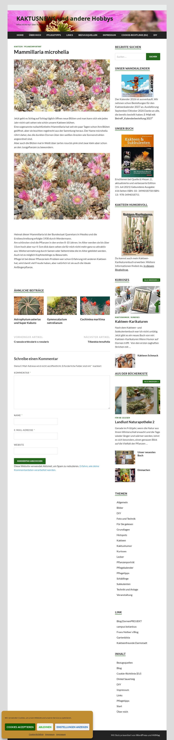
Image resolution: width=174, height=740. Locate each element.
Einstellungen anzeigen (72, 727)
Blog (119, 668)
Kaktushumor (122, 317)
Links (69, 35)
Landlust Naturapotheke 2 (134, 422)
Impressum (50, 734)
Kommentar (22, 372)
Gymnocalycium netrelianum (57, 321)
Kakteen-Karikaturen (131, 321)
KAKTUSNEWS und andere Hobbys (64, 18)
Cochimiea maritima (92, 319)
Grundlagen (123, 529)
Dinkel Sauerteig (126, 678)
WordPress (141, 735)
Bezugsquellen (87, 35)
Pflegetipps (53, 35)
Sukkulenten (123, 583)
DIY (155, 35)
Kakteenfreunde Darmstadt (132, 642)
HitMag (156, 735)
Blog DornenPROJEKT (129, 621)
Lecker (120, 556)
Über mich (35, 35)
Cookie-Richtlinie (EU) (134, 35)
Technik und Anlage (127, 589)
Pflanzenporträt (32, 46)
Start (119, 706)
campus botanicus (127, 626)
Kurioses (135, 317)
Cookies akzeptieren (20, 727)
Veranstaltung (124, 594)
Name (18, 415)
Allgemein (122, 502)
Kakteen (18, 46)
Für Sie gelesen (122, 418)
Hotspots (122, 534)
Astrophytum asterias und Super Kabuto (27, 321)
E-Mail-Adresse (24, 430)
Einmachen (144, 469)
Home (20, 35)
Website (19, 445)
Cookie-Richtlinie (36, 734)
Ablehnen (45, 727)
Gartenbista (123, 637)
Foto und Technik (126, 518)
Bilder (120, 507)
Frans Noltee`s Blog (127, 631)
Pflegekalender (125, 567)
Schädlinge (123, 578)
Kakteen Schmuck (148, 355)
